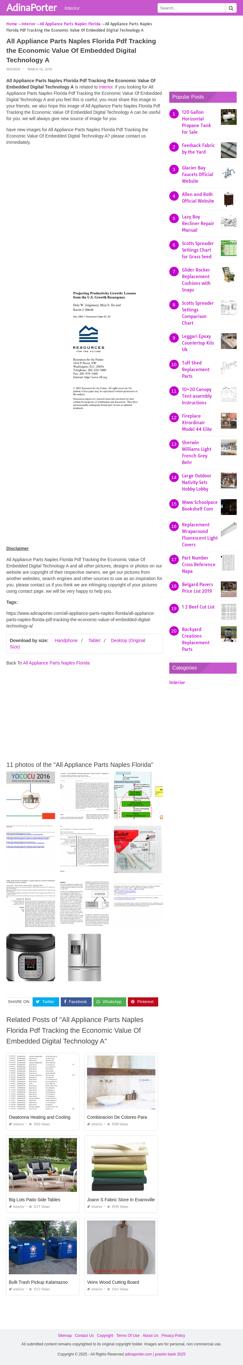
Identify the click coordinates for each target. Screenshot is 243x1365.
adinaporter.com (138, 1354)
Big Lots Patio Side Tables (34, 1199)
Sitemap (65, 1335)
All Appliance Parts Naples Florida (56, 662)
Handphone (66, 640)
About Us (150, 1335)
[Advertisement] (84, 194)
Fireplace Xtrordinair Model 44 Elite (197, 422)
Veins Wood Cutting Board (113, 1282)
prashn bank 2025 (170, 1354)
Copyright (105, 1335)
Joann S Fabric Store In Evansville (121, 1199)
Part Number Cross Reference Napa (198, 564)
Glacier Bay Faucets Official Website (197, 174)
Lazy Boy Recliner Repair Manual (198, 223)
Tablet (94, 640)
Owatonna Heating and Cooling (40, 1117)
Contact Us (84, 1335)
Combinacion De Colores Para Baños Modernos (134, 1117)
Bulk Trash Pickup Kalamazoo (38, 1282)
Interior (72, 8)
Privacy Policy (173, 1335)
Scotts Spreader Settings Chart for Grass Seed (198, 250)
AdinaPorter (31, 7)
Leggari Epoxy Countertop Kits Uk (198, 343)
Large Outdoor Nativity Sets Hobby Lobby (196, 482)
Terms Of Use (128, 1335)
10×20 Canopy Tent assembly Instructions (197, 396)
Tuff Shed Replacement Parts (195, 369)
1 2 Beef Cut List (198, 607)
